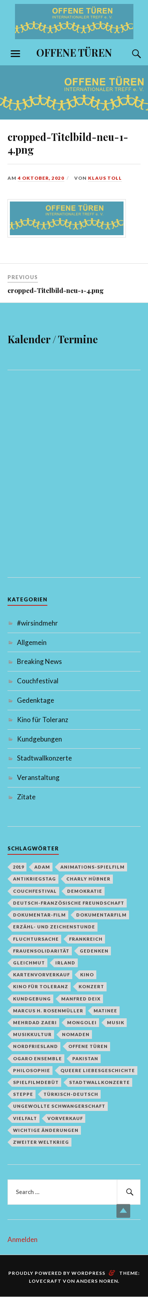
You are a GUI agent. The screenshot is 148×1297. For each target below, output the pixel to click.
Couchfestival (37, 681)
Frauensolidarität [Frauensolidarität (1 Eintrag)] (41, 950)
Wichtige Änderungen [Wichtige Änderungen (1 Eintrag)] (46, 1130)
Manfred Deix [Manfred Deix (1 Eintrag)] (81, 998)
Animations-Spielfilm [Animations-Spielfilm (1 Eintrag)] (92, 866)
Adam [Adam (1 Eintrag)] (42, 866)
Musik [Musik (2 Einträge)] (115, 1022)
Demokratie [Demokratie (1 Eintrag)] (84, 891)
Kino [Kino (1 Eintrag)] (87, 974)
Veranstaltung (38, 777)
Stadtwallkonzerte (44, 758)
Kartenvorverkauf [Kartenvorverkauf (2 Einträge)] (41, 974)
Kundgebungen (39, 739)
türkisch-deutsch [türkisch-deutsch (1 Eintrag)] (70, 1094)
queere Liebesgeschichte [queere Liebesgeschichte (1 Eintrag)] (97, 1070)
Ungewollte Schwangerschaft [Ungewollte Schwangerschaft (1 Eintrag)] (59, 1106)
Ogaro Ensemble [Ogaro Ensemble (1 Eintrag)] (37, 1058)
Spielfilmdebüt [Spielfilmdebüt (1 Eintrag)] (36, 1082)
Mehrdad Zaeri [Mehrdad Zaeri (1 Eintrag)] (35, 1022)
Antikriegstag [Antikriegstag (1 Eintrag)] (34, 878)
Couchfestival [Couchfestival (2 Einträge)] (35, 891)
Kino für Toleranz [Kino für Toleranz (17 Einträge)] (40, 986)
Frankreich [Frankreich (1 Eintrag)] (86, 938)
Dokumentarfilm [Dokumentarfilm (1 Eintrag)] (101, 914)
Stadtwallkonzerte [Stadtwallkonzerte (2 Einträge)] (99, 1082)
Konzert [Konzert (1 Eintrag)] (91, 986)
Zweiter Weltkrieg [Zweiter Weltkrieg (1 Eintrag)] (41, 1142)
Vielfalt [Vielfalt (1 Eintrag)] (25, 1118)
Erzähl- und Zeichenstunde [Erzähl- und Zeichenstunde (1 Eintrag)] (54, 926)
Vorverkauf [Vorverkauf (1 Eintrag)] (65, 1118)
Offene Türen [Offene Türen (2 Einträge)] (88, 1046)
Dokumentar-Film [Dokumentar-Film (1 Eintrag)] (39, 914)
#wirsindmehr (37, 623)
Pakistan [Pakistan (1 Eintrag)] (85, 1058)
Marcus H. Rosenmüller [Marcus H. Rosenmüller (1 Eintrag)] (48, 1010)
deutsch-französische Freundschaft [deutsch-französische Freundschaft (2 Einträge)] (68, 902)
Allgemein (32, 642)
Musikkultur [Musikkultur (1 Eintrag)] (32, 1034)
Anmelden (22, 1239)
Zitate (26, 797)
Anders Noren (97, 1281)
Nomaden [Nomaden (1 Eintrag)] (76, 1034)
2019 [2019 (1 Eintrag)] (18, 866)
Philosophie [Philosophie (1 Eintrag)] (31, 1070)
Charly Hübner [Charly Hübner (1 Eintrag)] (88, 878)
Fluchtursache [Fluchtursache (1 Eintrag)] (36, 938)
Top (123, 1211)
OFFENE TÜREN (74, 52)
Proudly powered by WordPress (56, 1273)
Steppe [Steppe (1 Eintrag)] (23, 1094)
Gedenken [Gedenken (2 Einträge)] (94, 950)
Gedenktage (35, 700)
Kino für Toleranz (42, 719)
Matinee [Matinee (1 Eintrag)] (105, 1010)
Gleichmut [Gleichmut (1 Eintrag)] (29, 962)
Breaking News (39, 661)
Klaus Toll (105, 178)
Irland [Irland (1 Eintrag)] (65, 962)
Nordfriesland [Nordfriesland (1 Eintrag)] (35, 1046)
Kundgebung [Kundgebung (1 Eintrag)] (32, 998)
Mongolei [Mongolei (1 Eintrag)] (82, 1022)
